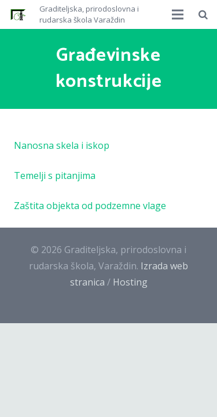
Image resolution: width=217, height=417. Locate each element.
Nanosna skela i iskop (61, 145)
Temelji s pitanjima (54, 175)
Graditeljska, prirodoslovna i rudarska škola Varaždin (89, 14)
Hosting (130, 282)
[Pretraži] (203, 14)
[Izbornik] (178, 14)
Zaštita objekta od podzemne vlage (90, 205)
